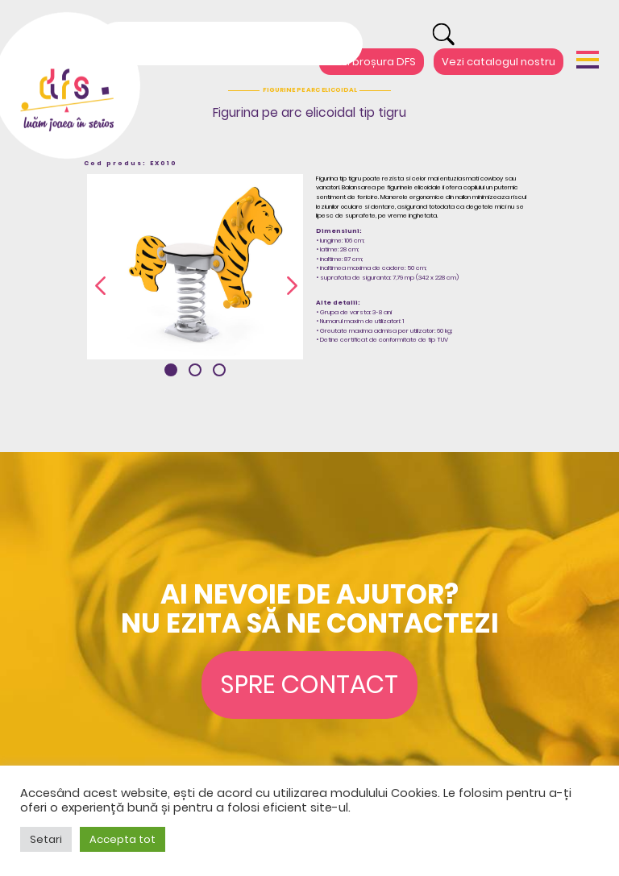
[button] (171, 369)
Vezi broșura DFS (371, 61)
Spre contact (309, 684)
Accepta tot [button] (122, 839)
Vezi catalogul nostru (498, 61)
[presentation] (100, 286)
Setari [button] (46, 839)
